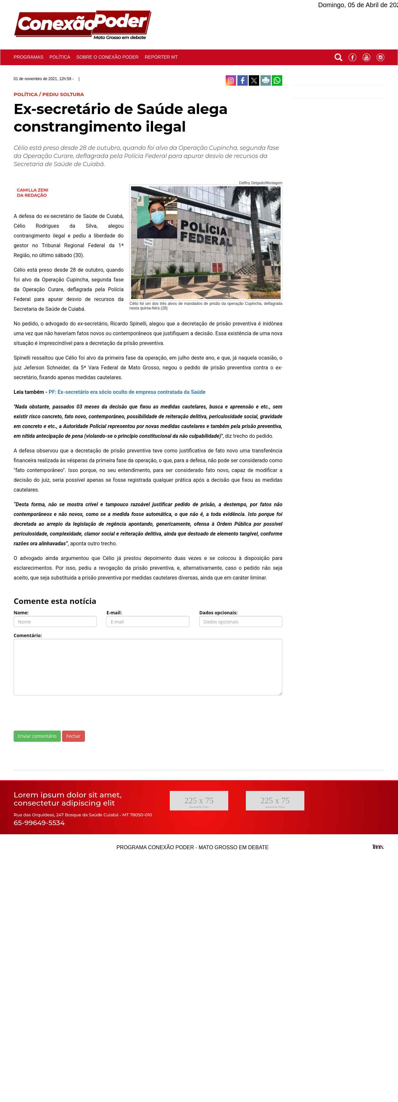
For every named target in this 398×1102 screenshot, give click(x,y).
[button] (338, 56)
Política (59, 57)
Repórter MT (161, 57)
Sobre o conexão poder (107, 57)
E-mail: (114, 612)
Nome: (21, 612)
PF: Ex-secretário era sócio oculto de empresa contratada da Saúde (127, 392)
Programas (28, 57)
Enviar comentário (37, 736)
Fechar (73, 736)
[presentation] (63, 713)
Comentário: (28, 635)
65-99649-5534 (39, 823)
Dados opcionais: (218, 612)
